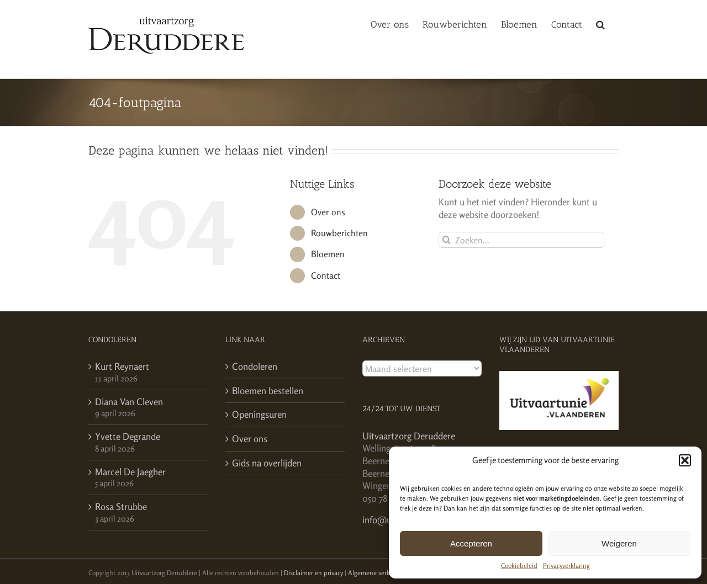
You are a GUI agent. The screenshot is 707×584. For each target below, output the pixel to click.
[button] (684, 460)
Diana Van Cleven (129, 401)
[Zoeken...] (521, 240)
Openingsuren (259, 414)
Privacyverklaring (566, 565)
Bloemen (328, 253)
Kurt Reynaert (122, 366)
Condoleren (254, 366)
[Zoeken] (447, 240)
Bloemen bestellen (267, 390)
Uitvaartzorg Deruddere (408, 436)
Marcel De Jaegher (130, 471)
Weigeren (619, 543)
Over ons (328, 211)
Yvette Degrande (127, 436)
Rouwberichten (339, 232)
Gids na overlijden (267, 463)
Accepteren (471, 543)
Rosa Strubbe (121, 506)
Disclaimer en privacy (313, 573)
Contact (325, 275)
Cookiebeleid (519, 565)
